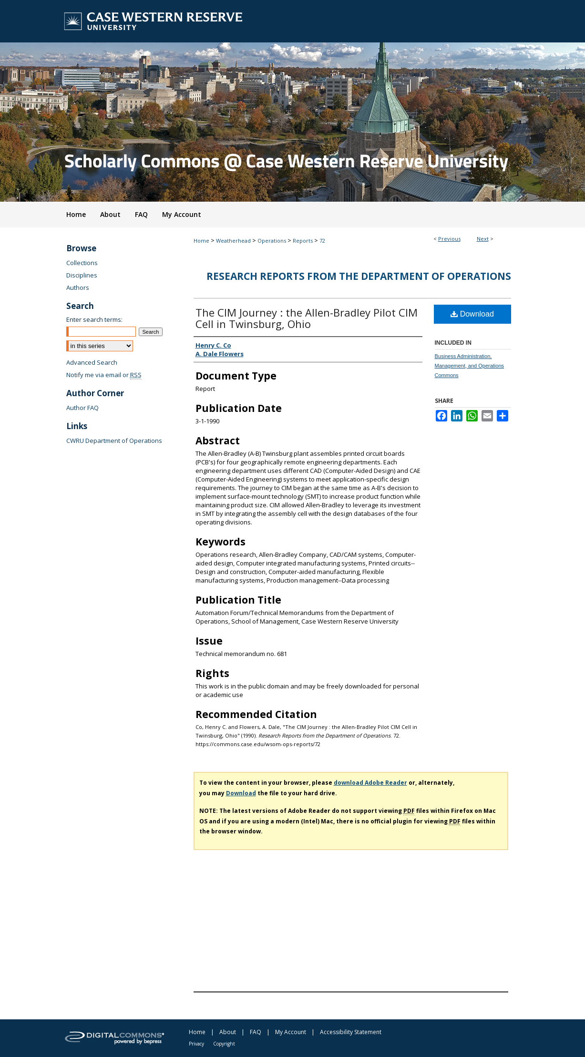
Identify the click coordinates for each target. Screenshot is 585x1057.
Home (201, 240)
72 (322, 240)
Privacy (196, 1043)
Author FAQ (82, 407)
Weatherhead (233, 240)
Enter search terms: (94, 319)
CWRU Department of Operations (114, 440)
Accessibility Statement (350, 1032)
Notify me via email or (104, 374)
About (227, 1032)
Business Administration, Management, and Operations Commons (469, 365)
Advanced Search (91, 362)
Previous (449, 238)
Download (472, 314)
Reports (303, 240)
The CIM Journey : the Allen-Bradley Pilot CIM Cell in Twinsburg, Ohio (306, 318)
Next (483, 238)
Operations (271, 240)
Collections (82, 262)
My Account (290, 1032)
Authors (77, 287)
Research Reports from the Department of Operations (358, 276)
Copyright (224, 1043)
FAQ (255, 1032)
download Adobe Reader (370, 783)
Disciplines (81, 275)
